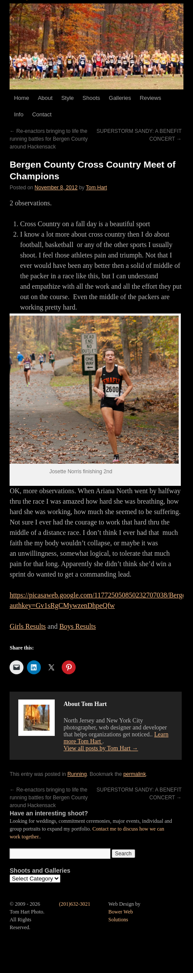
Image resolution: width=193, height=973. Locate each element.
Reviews (150, 98)
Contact (42, 114)
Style (67, 98)
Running (77, 774)
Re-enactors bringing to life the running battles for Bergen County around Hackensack (48, 139)
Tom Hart (96, 188)
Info (18, 114)
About (45, 98)
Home (21, 98)
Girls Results (28, 626)
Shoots (91, 98)
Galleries (120, 98)
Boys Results (77, 626)
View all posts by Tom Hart (100, 748)
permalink (134, 774)
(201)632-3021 (74, 904)
